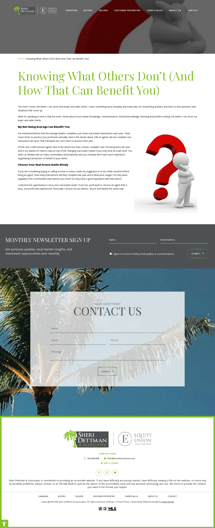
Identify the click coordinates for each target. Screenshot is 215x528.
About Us (175, 10)
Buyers (88, 10)
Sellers (103, 10)
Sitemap (110, 501)
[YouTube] (115, 472)
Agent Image (168, 501)
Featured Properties (127, 10)
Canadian (71, 10)
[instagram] (107, 472)
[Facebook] (99, 472)
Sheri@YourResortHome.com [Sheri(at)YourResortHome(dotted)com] (121, 458)
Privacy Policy (123, 501)
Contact (192, 10)
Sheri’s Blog (155, 10)
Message (107, 350)
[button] (4, 524)
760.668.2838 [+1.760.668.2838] (93, 458)
